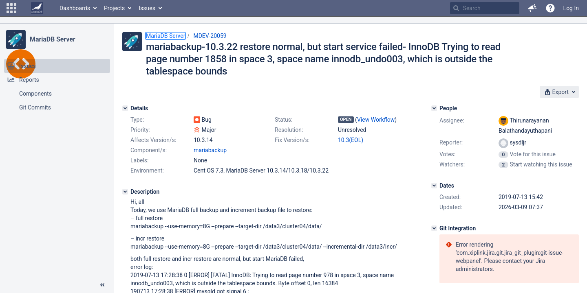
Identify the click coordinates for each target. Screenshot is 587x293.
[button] (11, 8)
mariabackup (210, 150)
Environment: (147, 170)
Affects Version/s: (153, 140)
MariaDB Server (52, 39)
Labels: (139, 160)
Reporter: (451, 142)
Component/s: (148, 150)
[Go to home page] (37, 8)
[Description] (125, 192)
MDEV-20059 (209, 36)
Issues (147, 8)
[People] (434, 108)
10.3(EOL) (350, 140)
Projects (114, 8)
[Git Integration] (434, 228)
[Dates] (434, 185)
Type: (137, 119)
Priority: (140, 130)
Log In (571, 8)
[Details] (125, 108)
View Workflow (376, 119)
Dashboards (75, 8)
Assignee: (451, 120)
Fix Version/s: (292, 140)
